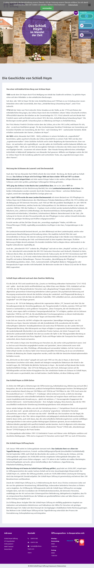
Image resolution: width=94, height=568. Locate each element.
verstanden (47, 8)
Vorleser (82, 22)
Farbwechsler (84, 31)
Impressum (52, 566)
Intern (29, 553)
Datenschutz (73, 5)
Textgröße (83, 12)
